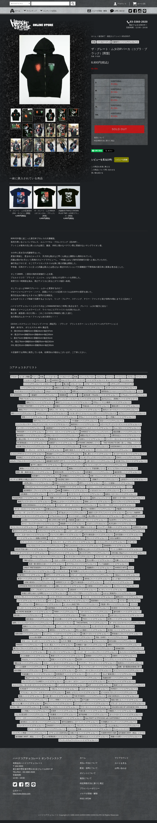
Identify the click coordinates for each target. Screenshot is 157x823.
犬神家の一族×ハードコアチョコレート (91, 645)
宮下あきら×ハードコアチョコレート (72, 513)
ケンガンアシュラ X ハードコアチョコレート (97, 457)
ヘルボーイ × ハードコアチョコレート (94, 689)
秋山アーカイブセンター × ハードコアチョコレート (45, 678)
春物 (58, 491)
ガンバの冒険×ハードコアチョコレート (119, 483)
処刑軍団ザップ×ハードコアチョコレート (39, 491)
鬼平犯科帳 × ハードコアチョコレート (93, 715)
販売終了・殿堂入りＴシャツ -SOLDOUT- (114, 36)
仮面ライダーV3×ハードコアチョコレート (128, 498)
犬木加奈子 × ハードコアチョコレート (34, 689)
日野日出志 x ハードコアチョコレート (125, 435)
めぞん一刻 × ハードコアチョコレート (25, 707)
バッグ (129, 487)
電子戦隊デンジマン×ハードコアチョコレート (88, 571)
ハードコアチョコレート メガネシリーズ (39, 384)
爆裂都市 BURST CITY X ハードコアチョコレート (65, 461)
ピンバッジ (71, 729)
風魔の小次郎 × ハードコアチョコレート (126, 737)
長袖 (75, 377)
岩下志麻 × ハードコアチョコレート (95, 700)
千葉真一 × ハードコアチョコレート (94, 615)
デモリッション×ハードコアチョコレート (59, 670)
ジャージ (110, 377)
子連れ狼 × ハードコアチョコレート (92, 711)
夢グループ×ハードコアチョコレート (28, 648)
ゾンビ (59, 384)
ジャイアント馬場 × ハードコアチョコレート (29, 733)
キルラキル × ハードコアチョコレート (29, 391)
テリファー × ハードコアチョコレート (128, 670)
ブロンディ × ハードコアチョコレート (90, 726)
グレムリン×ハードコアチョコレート (63, 549)
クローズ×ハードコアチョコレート (120, 571)
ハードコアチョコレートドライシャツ (31, 601)
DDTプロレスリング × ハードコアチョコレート (51, 421)
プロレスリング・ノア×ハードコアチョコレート (126, 531)
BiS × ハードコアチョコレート (23, 413)
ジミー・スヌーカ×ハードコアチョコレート (31, 535)
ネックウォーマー (26, 604)
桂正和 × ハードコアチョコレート (90, 659)
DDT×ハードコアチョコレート (57, 575)
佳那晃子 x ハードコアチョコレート (62, 443)
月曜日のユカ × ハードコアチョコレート (93, 737)
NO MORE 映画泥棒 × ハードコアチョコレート (34, 612)
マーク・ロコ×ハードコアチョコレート (29, 509)
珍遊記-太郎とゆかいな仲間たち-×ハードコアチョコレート (44, 593)
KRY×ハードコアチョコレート (90, 483)
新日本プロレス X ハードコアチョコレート (62, 457)
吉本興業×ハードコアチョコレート (33, 494)
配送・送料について (89, 768)
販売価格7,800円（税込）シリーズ (29, 737)
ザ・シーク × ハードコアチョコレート (71, 685)
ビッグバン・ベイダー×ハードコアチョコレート (62, 634)
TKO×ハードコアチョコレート (94, 619)
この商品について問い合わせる (103, 170)
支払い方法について (89, 763)
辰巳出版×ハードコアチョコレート (122, 641)
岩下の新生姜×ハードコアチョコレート (99, 535)
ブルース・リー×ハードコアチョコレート (98, 597)
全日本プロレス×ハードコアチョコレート (131, 461)
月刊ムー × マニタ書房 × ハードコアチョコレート (112, 402)
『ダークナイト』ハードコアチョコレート (95, 612)
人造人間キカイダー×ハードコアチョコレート (104, 516)
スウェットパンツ (100, 641)
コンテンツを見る (48, 11)
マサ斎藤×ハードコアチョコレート (84, 421)
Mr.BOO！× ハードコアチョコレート (125, 608)
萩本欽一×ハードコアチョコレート (121, 630)
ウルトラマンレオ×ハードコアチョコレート (96, 648)
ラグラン (130, 377)
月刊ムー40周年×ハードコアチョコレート (98, 509)
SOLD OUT (119, 129)
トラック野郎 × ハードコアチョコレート (64, 700)
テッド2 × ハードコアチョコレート (30, 428)
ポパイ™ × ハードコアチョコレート (121, 681)
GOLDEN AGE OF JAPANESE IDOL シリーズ (129, 707)
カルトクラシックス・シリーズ (73, 380)
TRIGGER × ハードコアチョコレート (31, 432)
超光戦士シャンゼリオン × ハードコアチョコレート (40, 722)
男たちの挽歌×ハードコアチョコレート (91, 630)
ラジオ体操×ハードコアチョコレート (35, 656)
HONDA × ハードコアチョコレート (124, 689)
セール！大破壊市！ (134, 513)
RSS (82, 798)
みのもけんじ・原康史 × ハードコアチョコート (120, 399)
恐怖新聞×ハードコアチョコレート (117, 546)
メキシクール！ (77, 384)
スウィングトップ (93, 674)
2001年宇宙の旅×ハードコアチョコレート (31, 549)
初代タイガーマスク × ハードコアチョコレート (121, 410)
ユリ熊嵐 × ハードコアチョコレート (121, 417)
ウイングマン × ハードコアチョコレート (119, 659)
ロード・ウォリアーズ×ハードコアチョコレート (40, 524)
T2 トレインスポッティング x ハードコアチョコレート (105, 465)
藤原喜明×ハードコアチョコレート (127, 472)
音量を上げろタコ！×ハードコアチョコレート (63, 509)
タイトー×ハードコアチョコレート (23, 527)
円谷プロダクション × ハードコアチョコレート (37, 399)
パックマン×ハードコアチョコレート (119, 582)
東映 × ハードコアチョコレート (34, 417)
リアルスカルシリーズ (58, 516)
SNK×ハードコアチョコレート (65, 483)
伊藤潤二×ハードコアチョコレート (129, 509)
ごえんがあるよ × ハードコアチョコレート (123, 726)
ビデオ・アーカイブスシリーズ (96, 384)
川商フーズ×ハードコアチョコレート (96, 634)
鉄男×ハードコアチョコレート (119, 619)
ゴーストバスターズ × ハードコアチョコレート (114, 450)
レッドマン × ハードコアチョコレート (65, 446)
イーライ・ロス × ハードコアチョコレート (63, 432)
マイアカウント (121, 758)
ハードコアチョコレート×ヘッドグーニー (36, 388)
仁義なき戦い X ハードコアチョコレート (32, 439)
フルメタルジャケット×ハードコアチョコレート (45, 546)
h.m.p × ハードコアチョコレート (57, 391)
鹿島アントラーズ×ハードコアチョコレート (34, 502)
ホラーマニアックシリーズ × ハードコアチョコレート (120, 424)
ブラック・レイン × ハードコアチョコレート (128, 704)
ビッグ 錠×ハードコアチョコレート (126, 579)
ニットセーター (51, 377)
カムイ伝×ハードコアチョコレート (127, 428)
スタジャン (100, 377)
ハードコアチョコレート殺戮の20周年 (31, 538)
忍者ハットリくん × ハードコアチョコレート (95, 729)
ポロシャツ (40, 380)
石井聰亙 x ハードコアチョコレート (74, 476)
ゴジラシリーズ (134, 601)
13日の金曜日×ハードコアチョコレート (125, 538)
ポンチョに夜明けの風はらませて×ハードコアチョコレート (32, 479)
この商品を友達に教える (100, 167)
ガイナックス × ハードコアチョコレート (121, 388)
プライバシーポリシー (90, 788)
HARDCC (55, 380)
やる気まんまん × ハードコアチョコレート (31, 700)
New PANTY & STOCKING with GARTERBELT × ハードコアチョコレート (113, 718)
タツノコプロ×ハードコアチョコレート (122, 468)
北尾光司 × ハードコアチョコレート (83, 590)
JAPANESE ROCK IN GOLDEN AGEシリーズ (36, 586)
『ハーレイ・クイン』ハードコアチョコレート (61, 615)
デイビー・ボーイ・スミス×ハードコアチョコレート (76, 505)
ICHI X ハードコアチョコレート (128, 457)
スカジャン (86, 498)
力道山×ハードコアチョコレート (126, 575)
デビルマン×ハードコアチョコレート (64, 553)
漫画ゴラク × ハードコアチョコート (40, 402)
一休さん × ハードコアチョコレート (64, 689)
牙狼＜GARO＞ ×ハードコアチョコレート (111, 637)
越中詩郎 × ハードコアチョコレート (127, 612)
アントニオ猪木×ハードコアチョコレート (126, 549)
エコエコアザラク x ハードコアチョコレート (28, 454)
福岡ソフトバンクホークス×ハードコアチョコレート (32, 623)
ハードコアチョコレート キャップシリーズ (102, 380)
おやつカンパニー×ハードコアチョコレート (126, 615)
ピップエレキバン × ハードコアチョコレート (84, 678)
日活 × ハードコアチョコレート (112, 421)
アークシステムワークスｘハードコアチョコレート (78, 740)
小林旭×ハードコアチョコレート (99, 586)
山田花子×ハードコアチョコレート (133, 479)
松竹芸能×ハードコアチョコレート (129, 535)
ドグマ (139, 391)
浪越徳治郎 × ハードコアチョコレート (117, 678)
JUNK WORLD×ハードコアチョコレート (122, 696)
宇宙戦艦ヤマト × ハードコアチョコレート (38, 674)
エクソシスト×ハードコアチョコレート (36, 542)
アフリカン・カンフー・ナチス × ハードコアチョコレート (42, 692)
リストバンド (25, 557)
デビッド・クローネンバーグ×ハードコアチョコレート (91, 575)
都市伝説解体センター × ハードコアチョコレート (80, 722)
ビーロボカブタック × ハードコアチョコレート (119, 692)
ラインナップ (30, 11)
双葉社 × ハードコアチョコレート (68, 406)
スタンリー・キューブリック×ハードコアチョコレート (73, 542)
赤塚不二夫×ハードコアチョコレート (53, 527)
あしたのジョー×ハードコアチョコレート (41, 487)
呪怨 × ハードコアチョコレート (31, 696)
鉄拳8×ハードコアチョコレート (124, 656)
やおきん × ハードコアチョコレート (35, 659)
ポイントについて (88, 773)
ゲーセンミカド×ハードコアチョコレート (47, 557)
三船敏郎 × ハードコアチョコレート (44, 395)
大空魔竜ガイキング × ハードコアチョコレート (119, 722)
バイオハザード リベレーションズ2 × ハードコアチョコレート (93, 413)
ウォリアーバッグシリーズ (73, 465)
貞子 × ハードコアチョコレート (100, 685)
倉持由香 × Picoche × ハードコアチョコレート (101, 395)
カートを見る (120, 763)
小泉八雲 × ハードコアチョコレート (58, 696)
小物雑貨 (71, 520)
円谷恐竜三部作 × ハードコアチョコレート (73, 479)
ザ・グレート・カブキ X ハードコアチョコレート (44, 450)
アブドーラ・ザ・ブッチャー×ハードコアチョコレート (116, 557)
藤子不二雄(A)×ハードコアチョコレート (46, 465)
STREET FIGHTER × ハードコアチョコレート (35, 406)
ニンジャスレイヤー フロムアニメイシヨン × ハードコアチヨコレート (42, 424)
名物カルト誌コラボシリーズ (65, 388)
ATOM (88, 798)
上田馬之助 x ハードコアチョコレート (37, 483)
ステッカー (132, 542)
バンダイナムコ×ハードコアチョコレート (93, 608)
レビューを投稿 (121, 160)
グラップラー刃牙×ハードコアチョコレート (84, 593)
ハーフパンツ (120, 377)
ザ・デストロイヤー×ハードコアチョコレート (127, 623)
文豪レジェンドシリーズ (124, 560)
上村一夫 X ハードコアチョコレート (100, 461)
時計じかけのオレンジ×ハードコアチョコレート (83, 546)
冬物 (93, 42)
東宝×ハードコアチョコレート (29, 579)
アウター (14, 377)
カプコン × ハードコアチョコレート (132, 413)
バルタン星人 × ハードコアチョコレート (58, 645)
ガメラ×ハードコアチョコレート (126, 586)
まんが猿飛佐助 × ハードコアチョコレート (60, 737)
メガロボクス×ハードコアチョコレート (105, 491)
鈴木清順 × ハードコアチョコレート (28, 670)
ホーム (15, 11)
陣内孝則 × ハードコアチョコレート (30, 435)
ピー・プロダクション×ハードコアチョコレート (49, 590)
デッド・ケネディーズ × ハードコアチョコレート (47, 729)
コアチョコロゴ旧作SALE (58, 733)
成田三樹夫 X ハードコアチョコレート (79, 450)
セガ (80, 395)
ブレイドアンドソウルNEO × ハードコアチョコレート (42, 681)
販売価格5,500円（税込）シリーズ (131, 733)
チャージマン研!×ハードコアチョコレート (66, 535)
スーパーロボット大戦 (76, 516)
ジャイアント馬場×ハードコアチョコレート (114, 527)
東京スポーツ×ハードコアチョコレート (38, 571)
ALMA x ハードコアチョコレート (91, 439)
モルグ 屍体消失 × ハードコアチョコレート (118, 674)
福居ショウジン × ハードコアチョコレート (83, 692)
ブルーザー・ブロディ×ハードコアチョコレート (116, 505)
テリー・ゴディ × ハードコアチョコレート (32, 718)
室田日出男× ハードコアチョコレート (69, 472)
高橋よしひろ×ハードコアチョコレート (68, 502)
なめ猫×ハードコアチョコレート (34, 520)
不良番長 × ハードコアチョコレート (63, 715)
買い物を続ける (97, 173)
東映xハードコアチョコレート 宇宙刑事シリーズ (87, 468)
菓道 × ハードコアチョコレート (63, 659)
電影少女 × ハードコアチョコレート (28, 663)
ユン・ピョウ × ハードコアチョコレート (78, 637)
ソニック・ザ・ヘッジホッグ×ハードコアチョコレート (97, 652)
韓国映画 (62, 395)
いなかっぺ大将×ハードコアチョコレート (69, 560)
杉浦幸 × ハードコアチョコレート (64, 711)
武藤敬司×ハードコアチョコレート (125, 42)
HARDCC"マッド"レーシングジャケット (96, 432)
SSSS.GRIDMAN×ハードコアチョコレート (38, 505)
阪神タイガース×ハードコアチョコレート (121, 494)
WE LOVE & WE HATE (57, 520)
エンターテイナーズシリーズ (102, 626)
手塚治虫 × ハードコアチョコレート (96, 406)
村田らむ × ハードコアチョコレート (86, 391)
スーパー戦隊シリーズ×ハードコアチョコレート (61, 498)
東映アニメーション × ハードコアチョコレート (73, 402)
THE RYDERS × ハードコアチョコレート (89, 696)
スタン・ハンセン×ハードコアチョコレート (60, 663)
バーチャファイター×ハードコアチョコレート (30, 516)
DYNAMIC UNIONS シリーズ (89, 443)
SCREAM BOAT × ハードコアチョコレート (66, 718)
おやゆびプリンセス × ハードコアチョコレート (94, 428)
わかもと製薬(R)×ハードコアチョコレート (119, 593)
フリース (133, 604)
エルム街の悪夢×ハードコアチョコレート (45, 637)
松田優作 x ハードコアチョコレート (45, 476)
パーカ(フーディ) (103, 42)
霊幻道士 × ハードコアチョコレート (27, 615)
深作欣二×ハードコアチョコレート (97, 579)
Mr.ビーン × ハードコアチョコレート (59, 704)
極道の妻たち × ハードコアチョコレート (126, 700)
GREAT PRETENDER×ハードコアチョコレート (42, 568)
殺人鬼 (66, 384)
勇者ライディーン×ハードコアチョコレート (67, 656)
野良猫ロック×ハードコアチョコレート (127, 634)
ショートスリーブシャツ (63, 623)
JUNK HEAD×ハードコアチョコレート (38, 582)
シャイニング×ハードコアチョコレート (111, 542)
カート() (139, 4)
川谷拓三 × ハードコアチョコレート (30, 457)
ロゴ (48, 380)
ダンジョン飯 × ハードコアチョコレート (27, 704)
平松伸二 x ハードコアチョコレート (95, 446)
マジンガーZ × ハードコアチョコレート (64, 667)
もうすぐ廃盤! (24, 377)
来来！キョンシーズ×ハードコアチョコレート (107, 476)
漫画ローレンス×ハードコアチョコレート (38, 626)
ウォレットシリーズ (121, 729)
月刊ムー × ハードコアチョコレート (92, 417)
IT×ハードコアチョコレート (97, 538)
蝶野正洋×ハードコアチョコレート (129, 597)
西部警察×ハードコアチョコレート (104, 601)
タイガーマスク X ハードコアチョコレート (130, 454)
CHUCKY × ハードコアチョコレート (60, 726)
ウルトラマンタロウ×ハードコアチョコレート (61, 648)
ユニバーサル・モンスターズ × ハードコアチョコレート (34, 685)
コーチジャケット (62, 571)
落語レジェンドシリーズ (124, 626)
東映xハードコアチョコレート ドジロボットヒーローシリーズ (43, 468)
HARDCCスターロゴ (63, 582)
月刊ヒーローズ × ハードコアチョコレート (62, 435)
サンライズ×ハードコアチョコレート (79, 557)
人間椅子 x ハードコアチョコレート (105, 479)
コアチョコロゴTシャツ (58, 494)
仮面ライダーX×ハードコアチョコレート (91, 520)
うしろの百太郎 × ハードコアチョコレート (31, 715)
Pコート (35, 377)
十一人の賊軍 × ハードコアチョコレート (31, 667)
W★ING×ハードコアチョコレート (31, 575)
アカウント (120, 4)
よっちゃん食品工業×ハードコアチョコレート (81, 604)
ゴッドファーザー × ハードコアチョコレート (92, 704)
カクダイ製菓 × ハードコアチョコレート (76, 641)
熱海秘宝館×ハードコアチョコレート (129, 648)
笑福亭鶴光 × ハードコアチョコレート (61, 608)
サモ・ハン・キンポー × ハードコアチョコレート (40, 641)
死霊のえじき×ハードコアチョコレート (94, 549)
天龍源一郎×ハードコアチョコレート (114, 604)
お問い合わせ (117, 11)
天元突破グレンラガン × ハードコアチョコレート (60, 707)
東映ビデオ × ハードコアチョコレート (33, 410)
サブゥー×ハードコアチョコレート (51, 531)
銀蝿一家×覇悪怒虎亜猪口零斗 (129, 667)
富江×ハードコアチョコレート (24, 531)
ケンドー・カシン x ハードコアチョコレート (123, 439)
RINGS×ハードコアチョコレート (28, 645)
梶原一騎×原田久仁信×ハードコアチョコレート (47, 564)
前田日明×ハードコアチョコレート (28, 634)
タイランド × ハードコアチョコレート (62, 417)
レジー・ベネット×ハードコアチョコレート (73, 626)
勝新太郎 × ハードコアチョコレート (125, 406)
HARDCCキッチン (140, 527)
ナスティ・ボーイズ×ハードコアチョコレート (94, 670)
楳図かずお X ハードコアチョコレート (94, 435)
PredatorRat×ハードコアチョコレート (27, 498)
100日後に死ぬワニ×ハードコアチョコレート (128, 553)
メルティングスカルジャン (97, 524)
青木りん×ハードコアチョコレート (48, 604)
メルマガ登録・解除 (97, 11)
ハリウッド (72, 395)
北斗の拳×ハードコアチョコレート (67, 619)
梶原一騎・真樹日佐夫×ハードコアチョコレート (34, 472)
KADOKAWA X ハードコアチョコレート (125, 446)
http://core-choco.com (21, 793)
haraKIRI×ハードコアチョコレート (122, 520)
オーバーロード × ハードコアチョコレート (125, 715)
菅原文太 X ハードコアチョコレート (63, 439)
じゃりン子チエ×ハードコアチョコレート (65, 597)
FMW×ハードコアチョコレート (66, 612)
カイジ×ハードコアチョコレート (132, 652)
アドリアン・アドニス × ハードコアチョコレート (97, 663)
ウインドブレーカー (87, 377)
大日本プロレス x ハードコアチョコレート (32, 446)
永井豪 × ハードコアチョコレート (91, 388)
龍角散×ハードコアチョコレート (98, 656)
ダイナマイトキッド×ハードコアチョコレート (85, 494)
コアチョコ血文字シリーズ (134, 516)
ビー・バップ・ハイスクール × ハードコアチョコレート (78, 399)
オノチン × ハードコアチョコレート (112, 590)
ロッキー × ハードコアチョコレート (31, 608)
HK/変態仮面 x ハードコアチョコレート (32, 443)
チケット (51, 601)
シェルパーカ (29, 380)
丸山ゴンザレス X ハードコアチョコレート (73, 601)
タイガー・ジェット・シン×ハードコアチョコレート (62, 579)
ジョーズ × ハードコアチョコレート (31, 726)
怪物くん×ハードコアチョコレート (97, 502)
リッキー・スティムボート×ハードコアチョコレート (86, 531)
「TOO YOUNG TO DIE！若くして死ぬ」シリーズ (121, 443)
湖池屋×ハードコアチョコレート (72, 524)
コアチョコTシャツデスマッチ (121, 384)
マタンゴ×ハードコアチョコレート (61, 652)
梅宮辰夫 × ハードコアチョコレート (84, 424)
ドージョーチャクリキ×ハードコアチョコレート (29, 553)
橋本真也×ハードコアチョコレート (39, 619)
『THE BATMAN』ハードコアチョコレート (91, 623)
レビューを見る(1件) (101, 159)
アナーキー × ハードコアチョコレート (95, 707)
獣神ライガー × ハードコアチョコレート (129, 685)
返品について (99, 138)
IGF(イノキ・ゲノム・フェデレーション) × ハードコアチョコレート (75, 410)
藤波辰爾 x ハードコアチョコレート (126, 432)
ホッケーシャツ (127, 491)
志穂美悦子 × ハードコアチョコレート (59, 428)
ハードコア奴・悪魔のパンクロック (82, 527)
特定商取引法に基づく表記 (104, 141)
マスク (130, 568)
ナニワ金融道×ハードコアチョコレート (113, 564)
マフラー (122, 601)
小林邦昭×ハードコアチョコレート (71, 487)
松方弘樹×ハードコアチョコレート (122, 524)
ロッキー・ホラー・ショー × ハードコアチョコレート (85, 681)
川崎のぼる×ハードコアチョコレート (37, 560)
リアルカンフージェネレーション (133, 395)
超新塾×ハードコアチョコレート (35, 630)
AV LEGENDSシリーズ (19, 395)
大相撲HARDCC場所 (108, 733)
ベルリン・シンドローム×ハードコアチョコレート (106, 487)
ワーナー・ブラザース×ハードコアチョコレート (66, 538)
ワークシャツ (141, 377)
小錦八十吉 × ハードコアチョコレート (84, 733)
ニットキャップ (127, 380)
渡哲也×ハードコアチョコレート (62, 630)
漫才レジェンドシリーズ (101, 498)
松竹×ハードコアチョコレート (73, 568)
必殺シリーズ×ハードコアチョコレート (70, 586)
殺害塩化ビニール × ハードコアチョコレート (118, 391)
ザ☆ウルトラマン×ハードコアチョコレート (29, 652)
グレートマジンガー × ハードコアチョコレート (98, 667)
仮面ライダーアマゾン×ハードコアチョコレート (106, 513)
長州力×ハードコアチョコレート (130, 663)
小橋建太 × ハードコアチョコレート (121, 711)
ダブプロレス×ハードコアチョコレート (81, 564)
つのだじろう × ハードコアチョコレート (51, 413)
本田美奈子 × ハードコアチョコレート (70, 674)
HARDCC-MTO (120, 568)
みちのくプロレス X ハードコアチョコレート (27, 461)
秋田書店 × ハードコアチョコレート (99, 472)
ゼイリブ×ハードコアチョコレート (126, 502)
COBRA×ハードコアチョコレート (75, 491)
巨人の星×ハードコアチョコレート (100, 560)
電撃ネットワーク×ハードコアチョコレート (124, 645)
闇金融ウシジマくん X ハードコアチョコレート (65, 454)
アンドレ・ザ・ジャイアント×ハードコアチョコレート (36, 513)
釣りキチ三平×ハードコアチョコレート (94, 553)
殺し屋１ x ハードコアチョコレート (98, 454)
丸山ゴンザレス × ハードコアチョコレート (31, 597)
